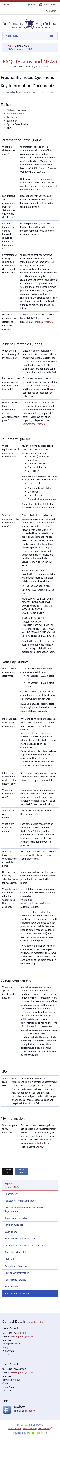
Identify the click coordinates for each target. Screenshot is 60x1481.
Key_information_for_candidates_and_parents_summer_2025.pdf (28, 92)
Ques (37, 1433)
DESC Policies (45, 1428)
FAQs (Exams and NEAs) (17, 1293)
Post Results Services (15, 1279)
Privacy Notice (29, 1428)
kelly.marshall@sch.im (34, 423)
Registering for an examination (20, 1200)
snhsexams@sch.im (43, 321)
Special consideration (15, 1252)
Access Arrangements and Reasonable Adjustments (24, 1209)
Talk (33, 4)
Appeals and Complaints (17, 1266)
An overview (11, 1193)
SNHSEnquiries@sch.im (21, 1336)
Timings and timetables (17, 1218)
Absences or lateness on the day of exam (25, 1245)
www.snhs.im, (36, 1143)
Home (8, 45)
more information (35, 1321)
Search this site (14, 1428)
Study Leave (11, 1231)
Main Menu (11, 35)
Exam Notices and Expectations (20, 1238)
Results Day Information (17, 1272)
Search (51, 11)
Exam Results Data (14, 1286)
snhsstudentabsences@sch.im (35, 733)
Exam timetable (15, 113)
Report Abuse (49, 4)
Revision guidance (14, 1224)
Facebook (21, 1171)
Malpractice (11, 1259)
